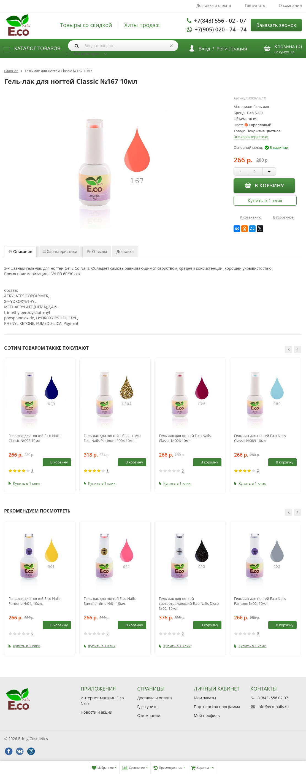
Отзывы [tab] (97, 251)
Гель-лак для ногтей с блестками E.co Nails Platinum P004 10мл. (112, 438)
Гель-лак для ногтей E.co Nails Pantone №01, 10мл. (34, 601)
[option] (39, 425)
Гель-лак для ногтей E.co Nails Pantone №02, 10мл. (260, 601)
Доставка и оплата (213, 5)
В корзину (264, 185)
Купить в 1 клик (265, 201)
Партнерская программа (217, 706)
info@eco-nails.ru (273, 706)
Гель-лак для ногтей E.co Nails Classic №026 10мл (185, 438)
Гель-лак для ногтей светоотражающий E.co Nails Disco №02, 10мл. (189, 603)
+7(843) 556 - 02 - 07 (220, 20)
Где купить (255, 5)
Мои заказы (205, 697)
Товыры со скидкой (86, 25)
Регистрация (231, 48)
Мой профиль (207, 715)
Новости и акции (96, 712)
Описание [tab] (20, 251)
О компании (290, 5)
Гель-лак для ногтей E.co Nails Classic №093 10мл (34, 438)
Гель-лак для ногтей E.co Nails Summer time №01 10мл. (110, 601)
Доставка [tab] (125, 251)
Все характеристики (251, 136)
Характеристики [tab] (59, 251)
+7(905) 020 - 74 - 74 (221, 29)
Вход (204, 48)
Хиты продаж (141, 25)
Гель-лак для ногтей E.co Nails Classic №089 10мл (260, 438)
